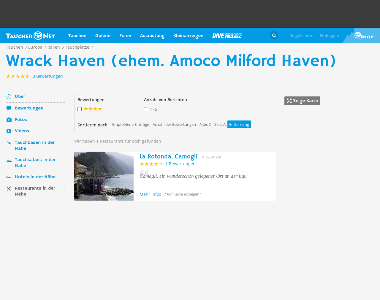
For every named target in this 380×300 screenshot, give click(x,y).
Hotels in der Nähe (35, 177)
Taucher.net (30, 35)
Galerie (102, 36)
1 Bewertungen (180, 163)
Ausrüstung (152, 36)
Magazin (227, 35)
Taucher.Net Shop (361, 35)
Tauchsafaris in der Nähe (35, 163)
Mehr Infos (150, 194)
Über (20, 97)
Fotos (21, 120)
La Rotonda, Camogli (168, 157)
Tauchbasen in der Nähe (34, 146)
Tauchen (77, 36)
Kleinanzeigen (188, 36)
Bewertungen (29, 108)
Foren (125, 36)
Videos (22, 131)
